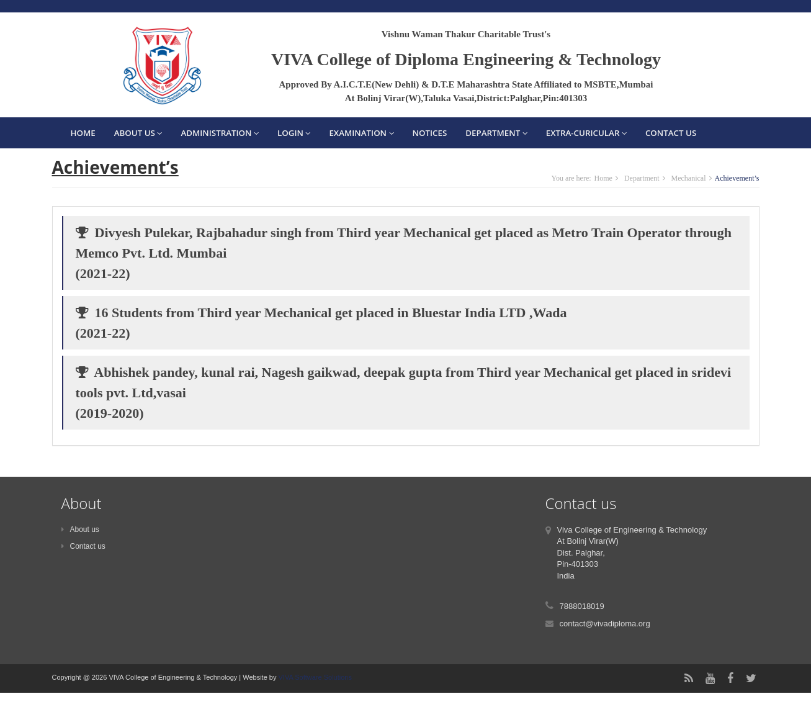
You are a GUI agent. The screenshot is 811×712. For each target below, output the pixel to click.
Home (83, 132)
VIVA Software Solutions (313, 677)
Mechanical (688, 178)
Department (496, 132)
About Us (138, 132)
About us (80, 529)
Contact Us (670, 132)
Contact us (83, 546)
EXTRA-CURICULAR (586, 132)
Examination (361, 132)
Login (293, 132)
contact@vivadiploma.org (605, 623)
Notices (430, 132)
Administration (220, 132)
